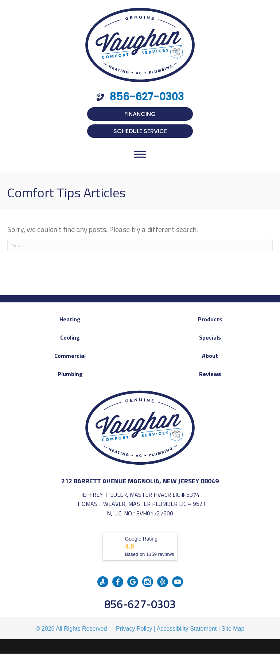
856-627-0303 (140, 603)
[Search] (140, 245)
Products (210, 319)
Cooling (70, 337)
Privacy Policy (134, 629)
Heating (70, 319)
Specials (210, 337)
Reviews (210, 373)
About (210, 355)
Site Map (232, 629)
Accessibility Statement (187, 629)
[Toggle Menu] (140, 154)
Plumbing (70, 373)
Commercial (70, 355)
